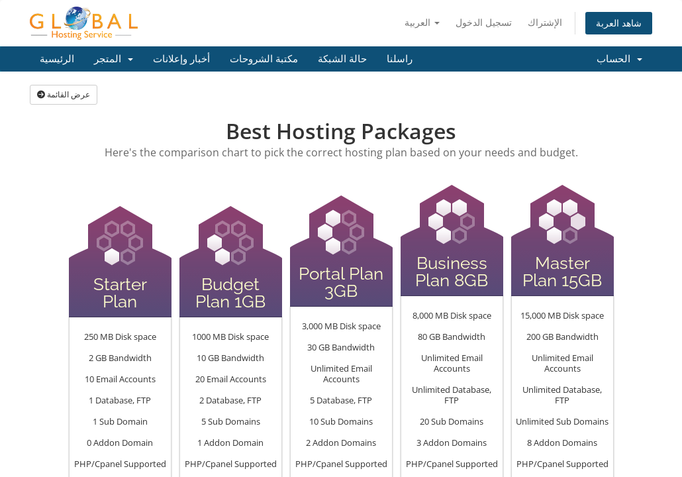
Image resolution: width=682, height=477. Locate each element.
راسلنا (400, 59)
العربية (422, 22)
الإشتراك (545, 22)
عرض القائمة (63, 94)
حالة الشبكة (342, 59)
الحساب (619, 59)
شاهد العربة (619, 23)
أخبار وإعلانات (181, 59)
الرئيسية (57, 59)
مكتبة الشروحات (264, 59)
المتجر (113, 59)
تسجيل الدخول (484, 22)
